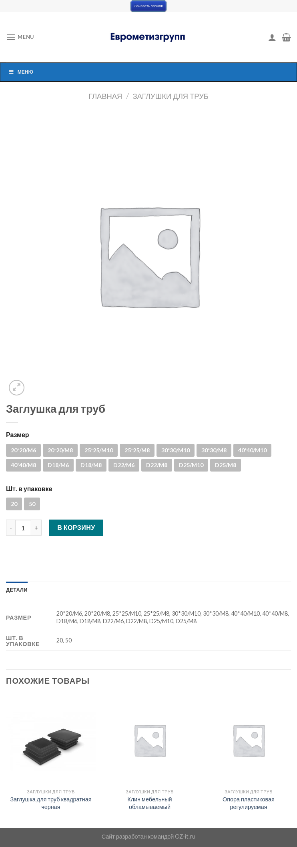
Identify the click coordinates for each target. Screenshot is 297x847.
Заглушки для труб (170, 96)
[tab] (17, 590)
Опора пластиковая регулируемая (249, 803)
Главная (105, 96)
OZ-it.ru (185, 836)
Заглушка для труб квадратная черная (50, 803)
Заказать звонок (148, 6)
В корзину (76, 527)
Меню (20, 72)
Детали (17, 589)
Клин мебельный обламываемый (149, 803)
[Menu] (20, 37)
